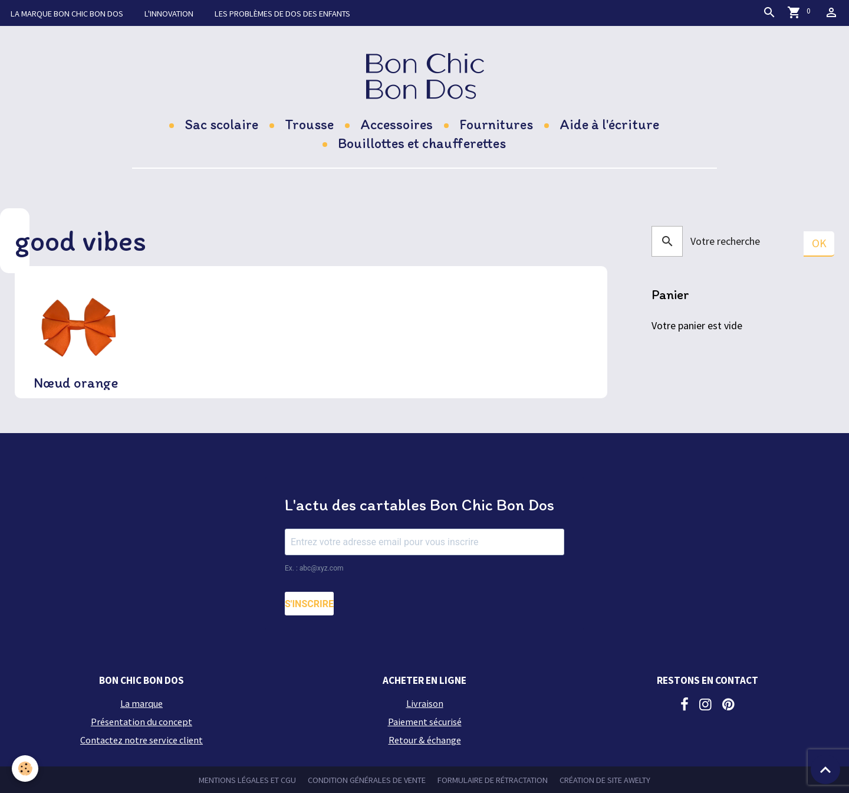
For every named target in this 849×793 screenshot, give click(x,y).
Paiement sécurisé (425, 722)
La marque (67, 13)
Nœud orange (76, 383)
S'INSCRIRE (309, 604)
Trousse (309, 124)
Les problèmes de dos (282, 13)
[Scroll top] (825, 769)
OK (819, 243)
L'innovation (168, 13)
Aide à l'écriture (609, 124)
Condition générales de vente (367, 780)
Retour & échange (425, 740)
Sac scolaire (221, 124)
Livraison (424, 703)
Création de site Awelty (605, 780)
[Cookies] (25, 768)
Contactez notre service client (141, 740)
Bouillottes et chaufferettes (422, 143)
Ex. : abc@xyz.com (314, 568)
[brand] (425, 76)
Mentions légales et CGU (247, 780)
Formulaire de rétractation (492, 780)
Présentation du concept (141, 722)
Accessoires (396, 124)
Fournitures (496, 124)
